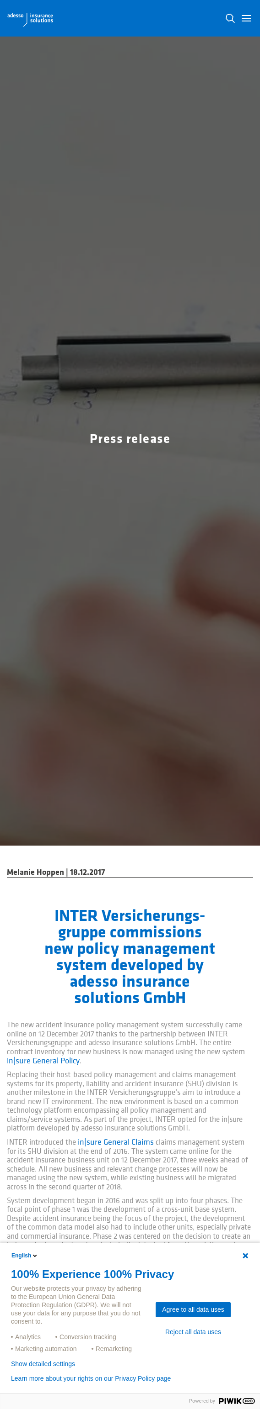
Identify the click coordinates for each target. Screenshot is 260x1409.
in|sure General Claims (116, 1142)
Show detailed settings (43, 1363)
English (24, 1255)
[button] (246, 18)
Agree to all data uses (193, 1309)
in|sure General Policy (43, 1061)
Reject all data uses (193, 1331)
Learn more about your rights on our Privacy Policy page (91, 1378)
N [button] (230, 18)
